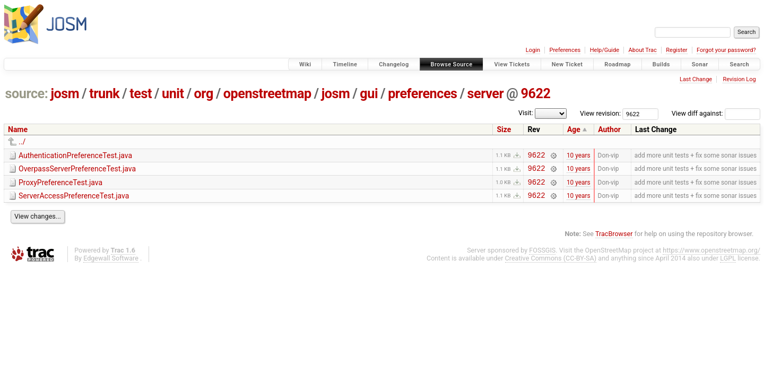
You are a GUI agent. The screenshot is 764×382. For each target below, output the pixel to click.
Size (504, 129)
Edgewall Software (110, 264)
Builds (661, 64)
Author (609, 129)
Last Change (696, 79)
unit (173, 93)
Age (573, 129)
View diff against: (716, 113)
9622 (535, 93)
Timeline (345, 64)
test (140, 93)
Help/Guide (604, 50)
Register (676, 50)
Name (18, 129)
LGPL (728, 264)
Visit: (525, 113)
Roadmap (617, 64)
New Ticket (567, 64)
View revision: (600, 113)
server (485, 93)
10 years (579, 156)
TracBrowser (614, 240)
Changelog (394, 64)
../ (22, 141)
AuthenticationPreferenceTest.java (75, 155)
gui (369, 93)
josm (64, 93)
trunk (104, 93)
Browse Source (452, 64)
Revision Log (739, 79)
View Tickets (511, 64)
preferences (422, 93)
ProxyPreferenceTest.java (60, 185)
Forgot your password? (726, 50)
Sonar (700, 64)
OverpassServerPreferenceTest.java (77, 170)
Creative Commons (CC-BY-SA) (551, 264)
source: (26, 93)
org (203, 93)
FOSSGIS (542, 257)
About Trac (643, 50)
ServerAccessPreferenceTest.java (74, 200)
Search (739, 64)
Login (533, 50)
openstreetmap (267, 93)
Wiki (305, 64)
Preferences (564, 50)
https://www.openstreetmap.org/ (711, 257)
